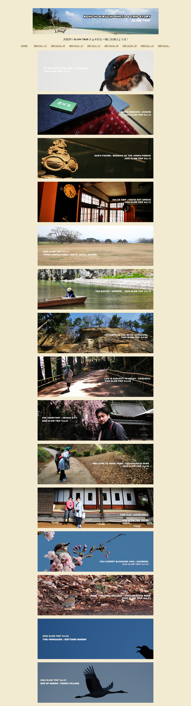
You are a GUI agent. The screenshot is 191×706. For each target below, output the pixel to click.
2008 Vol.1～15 (147, 46)
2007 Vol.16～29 (111, 46)
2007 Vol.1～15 (93, 46)
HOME (24, 46)
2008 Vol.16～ (164, 46)
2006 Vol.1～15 (40, 46)
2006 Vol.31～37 (76, 46)
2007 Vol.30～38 (130, 46)
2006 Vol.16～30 (58, 46)
